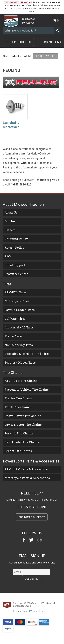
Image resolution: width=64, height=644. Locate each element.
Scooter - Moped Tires (20, 362)
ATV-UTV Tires (16, 292)
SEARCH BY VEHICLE (45, 56)
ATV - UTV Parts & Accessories (27, 469)
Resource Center (16, 274)
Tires (7, 284)
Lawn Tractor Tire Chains (23, 425)
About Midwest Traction (23, 204)
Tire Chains (13, 372)
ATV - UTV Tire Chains (21, 381)
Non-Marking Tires (19, 345)
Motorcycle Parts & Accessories (27, 478)
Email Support (15, 265)
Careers (10, 230)
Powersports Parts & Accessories (31, 461)
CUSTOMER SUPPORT (32, 517)
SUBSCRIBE (32, 579)
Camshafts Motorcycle (11, 124)
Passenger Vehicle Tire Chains (27, 389)
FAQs (8, 256)
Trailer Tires (14, 336)
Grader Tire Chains (18, 451)
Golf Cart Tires (15, 319)
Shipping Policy (16, 239)
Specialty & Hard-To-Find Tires (27, 354)
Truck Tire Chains (18, 407)
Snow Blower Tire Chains (23, 416)
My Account (28, 23)
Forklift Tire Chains (19, 433)
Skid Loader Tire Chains (22, 442)
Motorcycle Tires (17, 301)
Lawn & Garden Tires (20, 310)
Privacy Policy (21, 611)
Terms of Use (37, 611)
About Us (11, 212)
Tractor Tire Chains (19, 398)
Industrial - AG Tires (19, 327)
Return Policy (14, 247)
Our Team (11, 221)
